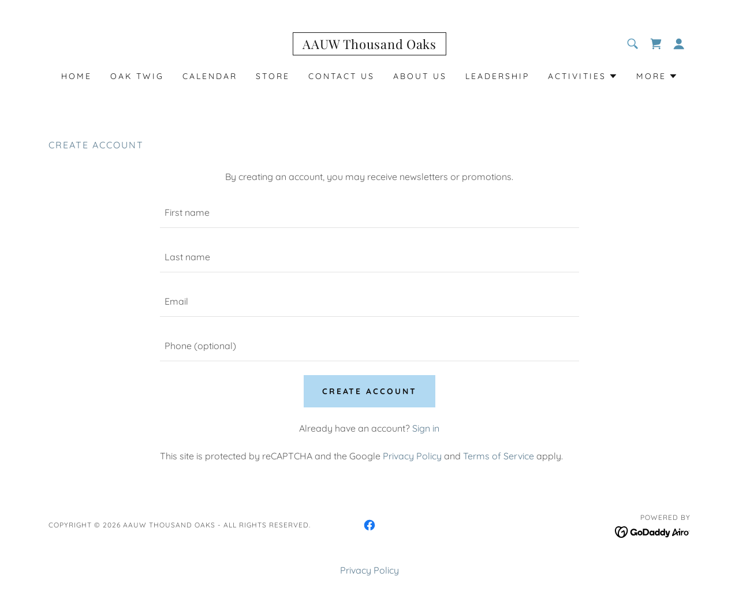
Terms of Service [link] (498, 456)
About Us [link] (420, 76)
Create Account (369, 391)
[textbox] (369, 212)
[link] (369, 45)
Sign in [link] (425, 428)
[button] (679, 43)
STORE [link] (273, 76)
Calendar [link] (209, 76)
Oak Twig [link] (137, 76)
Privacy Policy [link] (412, 456)
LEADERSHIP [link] (497, 76)
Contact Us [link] (341, 76)
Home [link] (76, 76)
